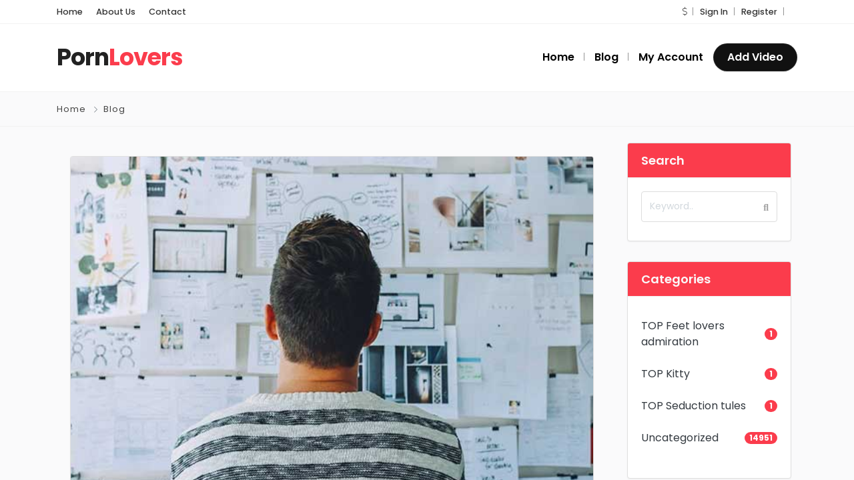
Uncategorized (680, 437)
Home (70, 11)
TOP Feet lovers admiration (683, 333)
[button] (685, 11)
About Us (115, 11)
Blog (114, 109)
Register (759, 11)
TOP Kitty (665, 373)
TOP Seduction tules (693, 405)
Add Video (755, 57)
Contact (167, 11)
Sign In (714, 11)
